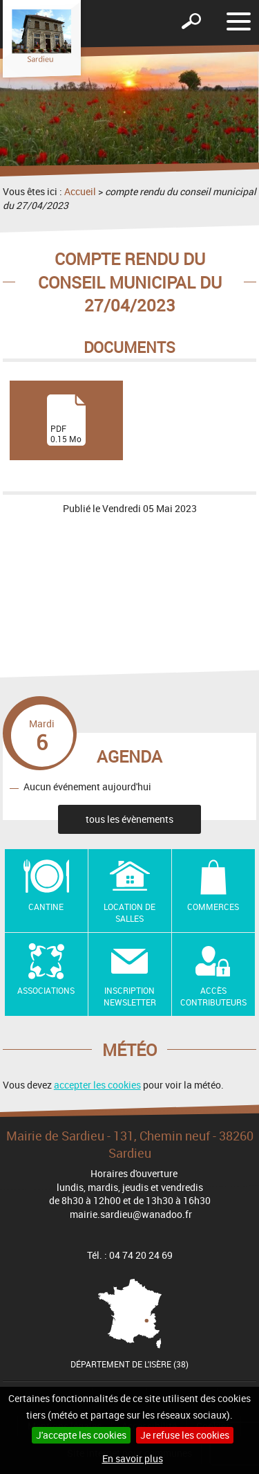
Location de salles (129, 912)
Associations (46, 990)
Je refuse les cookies (184, 1434)
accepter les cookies (97, 1084)
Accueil (80, 191)
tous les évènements (129, 819)
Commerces (213, 906)
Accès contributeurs (213, 996)
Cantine (46, 906)
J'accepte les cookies (81, 1434)
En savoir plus (132, 1458)
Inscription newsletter (130, 996)
